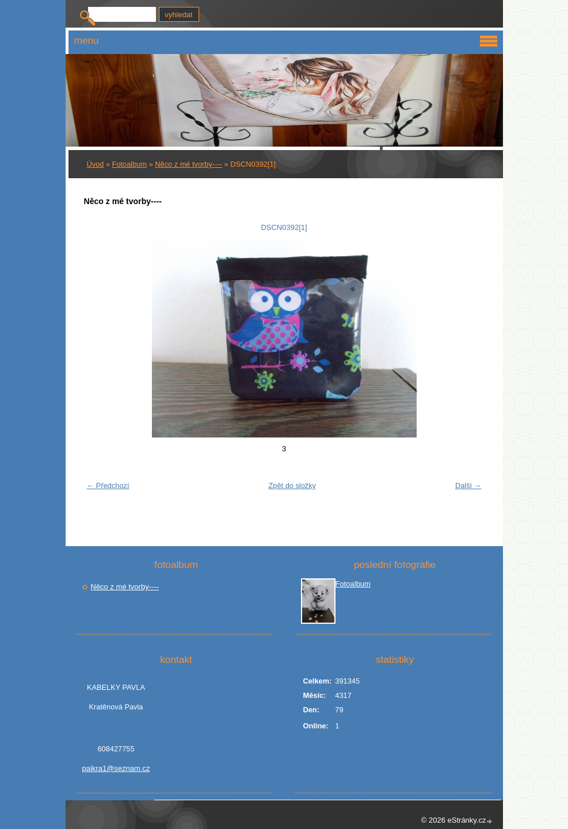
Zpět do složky (292, 485)
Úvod (95, 164)
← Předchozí (108, 485)
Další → (468, 485)
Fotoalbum (129, 164)
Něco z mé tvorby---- (188, 164)
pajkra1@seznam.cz (116, 768)
